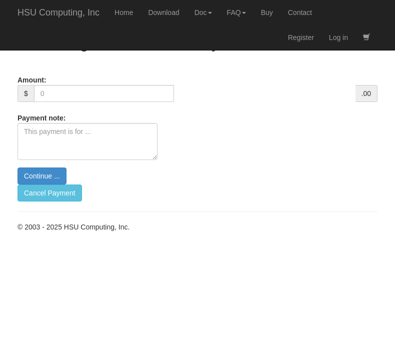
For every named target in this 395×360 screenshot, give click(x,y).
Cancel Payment (50, 193)
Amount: (32, 80)
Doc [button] (203, 12)
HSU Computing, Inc (59, 13)
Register (301, 38)
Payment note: (42, 118)
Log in (338, 38)
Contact (300, 12)
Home (123, 12)
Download (163, 12)
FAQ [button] (236, 12)
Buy (267, 12)
